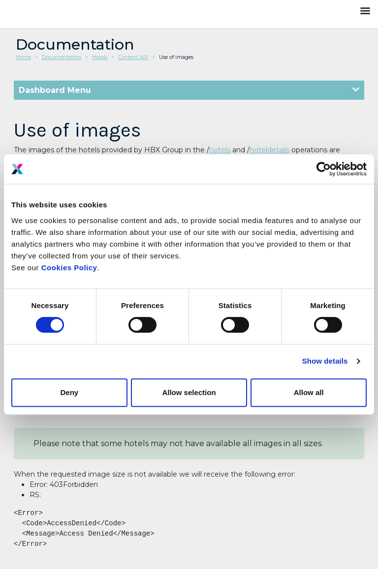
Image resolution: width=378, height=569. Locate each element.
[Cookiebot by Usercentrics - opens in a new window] (324, 169)
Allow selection (189, 392)
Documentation (61, 57)
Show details (325, 361)
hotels (219, 149)
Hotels (99, 57)
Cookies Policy (69, 267)
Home (23, 57)
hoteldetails (269, 149)
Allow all (309, 392)
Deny (69, 392)
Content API (133, 57)
